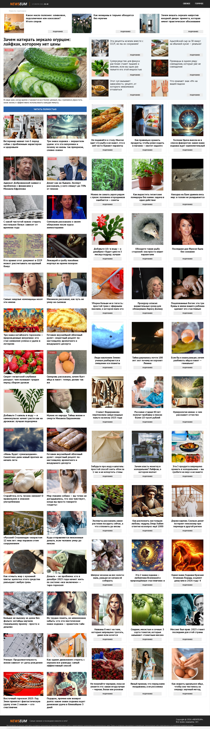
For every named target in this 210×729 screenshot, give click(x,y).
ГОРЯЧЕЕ (199, 3)
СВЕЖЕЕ (186, 3)
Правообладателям (13, 728)
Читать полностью (45, 109)
